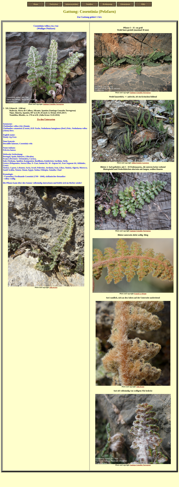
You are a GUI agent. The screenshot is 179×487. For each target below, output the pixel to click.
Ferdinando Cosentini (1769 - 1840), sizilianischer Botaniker (40, 176)
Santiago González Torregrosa (53, 104)
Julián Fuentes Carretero (140, 163)
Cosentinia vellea (42, 26)
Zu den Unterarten (46, 119)
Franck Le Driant (140, 294)
